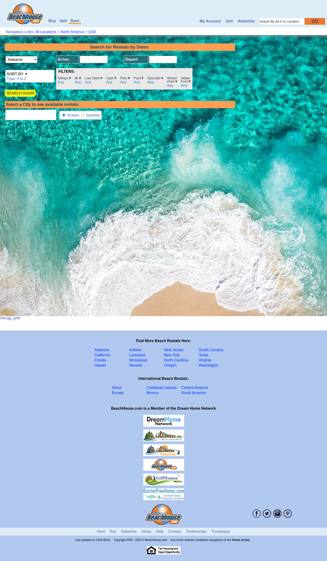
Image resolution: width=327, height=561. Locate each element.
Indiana (135, 350)
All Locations (45, 32)
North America (72, 32)
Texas (204, 355)
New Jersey (174, 350)
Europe (118, 393)
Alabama (101, 350)
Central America (194, 388)
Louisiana (137, 355)
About (146, 531)
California (102, 355)
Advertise (246, 21)
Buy (52, 21)
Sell (63, 21)
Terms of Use (241, 540)
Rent (74, 21)
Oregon (170, 365)
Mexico (153, 393)
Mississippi (138, 360)
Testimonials (196, 531)
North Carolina (176, 360)
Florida (100, 360)
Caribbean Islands (162, 388)
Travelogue (220, 531)
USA (92, 32)
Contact (174, 531)
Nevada (135, 365)
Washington (208, 365)
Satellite (93, 115)
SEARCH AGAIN (20, 93)
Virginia (205, 360)
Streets (73, 115)
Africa (117, 388)
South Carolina (211, 350)
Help (160, 531)
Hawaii (100, 365)
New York (172, 355)
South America (193, 393)
